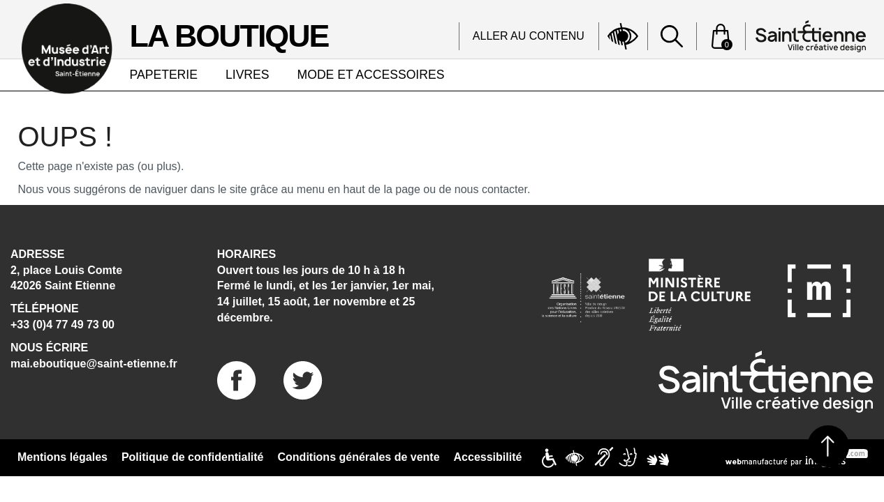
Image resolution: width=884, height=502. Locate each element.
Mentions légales (62, 457)
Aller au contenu (528, 36)
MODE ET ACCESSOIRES (371, 75)
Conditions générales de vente (359, 457)
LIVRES (248, 75)
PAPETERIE (164, 75)
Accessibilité (488, 457)
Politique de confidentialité (192, 457)
